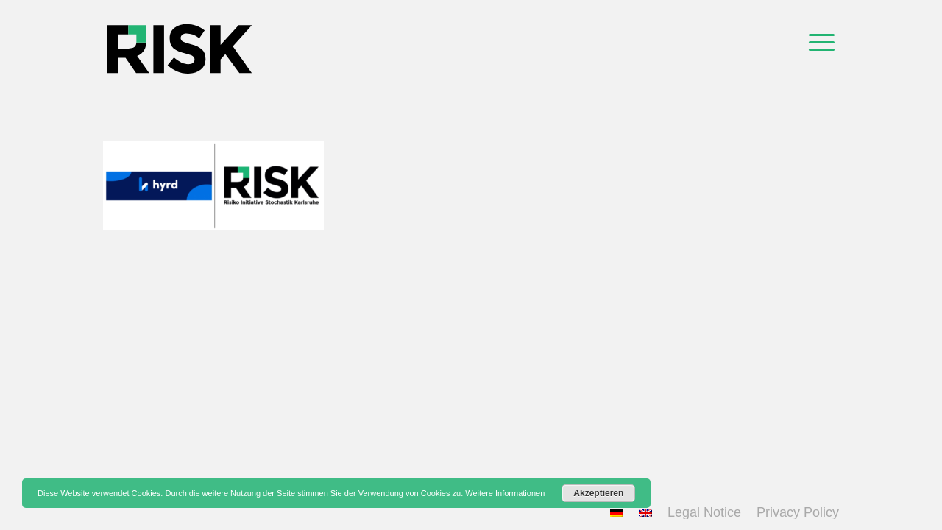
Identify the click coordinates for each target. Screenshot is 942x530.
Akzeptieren (598, 493)
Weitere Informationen (505, 493)
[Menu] (822, 40)
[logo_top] (179, 40)
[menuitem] (822, 40)
